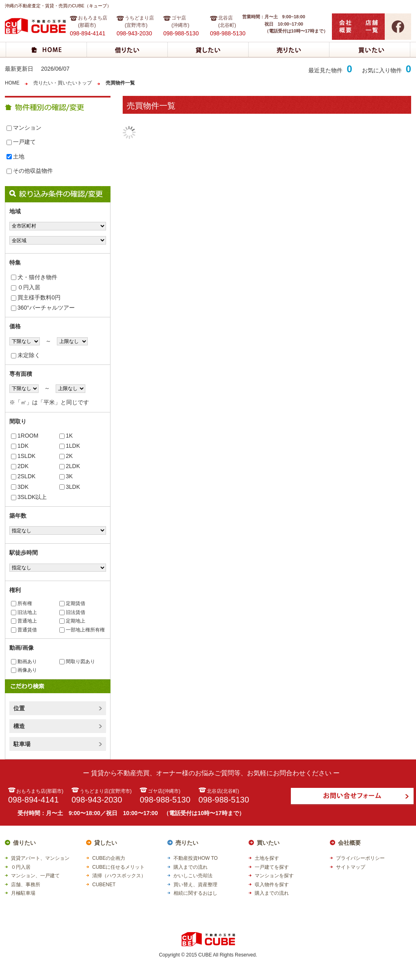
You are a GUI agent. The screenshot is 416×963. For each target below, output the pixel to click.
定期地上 (72, 621)
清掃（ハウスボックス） (119, 875)
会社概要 (349, 842)
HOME (12, 83)
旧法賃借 (72, 612)
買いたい (268, 842)
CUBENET (103, 884)
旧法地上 (24, 612)
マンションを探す (274, 875)
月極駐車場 (23, 893)
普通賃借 (24, 630)
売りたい (187, 842)
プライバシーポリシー (360, 858)
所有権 (21, 603)
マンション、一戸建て (35, 875)
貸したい (105, 842)
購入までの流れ (190, 867)
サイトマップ (350, 867)
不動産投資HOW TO (195, 858)
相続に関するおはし (195, 893)
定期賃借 (72, 603)
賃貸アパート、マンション (40, 858)
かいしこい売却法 (192, 875)
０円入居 (25, 287)
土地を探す (267, 858)
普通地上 (24, 621)
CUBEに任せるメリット (118, 867)
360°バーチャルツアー (43, 307)
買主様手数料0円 (36, 297)
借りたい (24, 842)
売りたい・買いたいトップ (62, 83)
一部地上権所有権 (82, 630)
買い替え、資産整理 (195, 884)
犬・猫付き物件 (34, 277)
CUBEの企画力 (108, 858)
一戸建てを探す (272, 867)
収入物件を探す (272, 884)
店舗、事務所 (25, 884)
